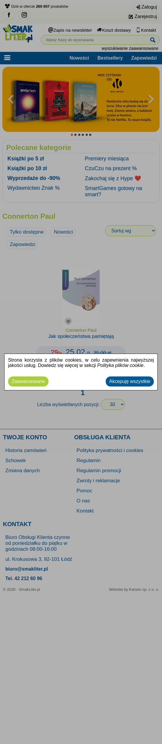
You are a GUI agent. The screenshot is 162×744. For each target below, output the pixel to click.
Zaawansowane (28, 381)
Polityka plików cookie (120, 365)
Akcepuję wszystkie (129, 381)
